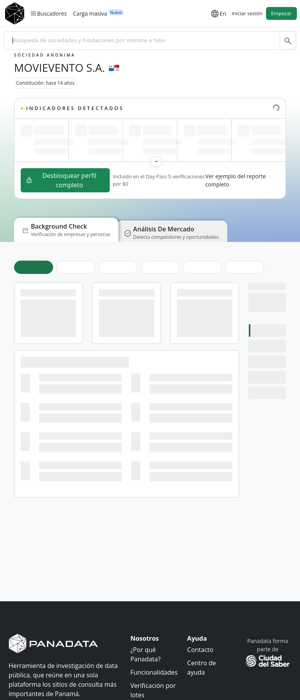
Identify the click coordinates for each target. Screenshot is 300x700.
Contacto (200, 649)
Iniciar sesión (247, 13)
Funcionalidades (154, 672)
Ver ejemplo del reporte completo (235, 180)
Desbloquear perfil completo (61, 180)
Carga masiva (90, 13)
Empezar (281, 13)
